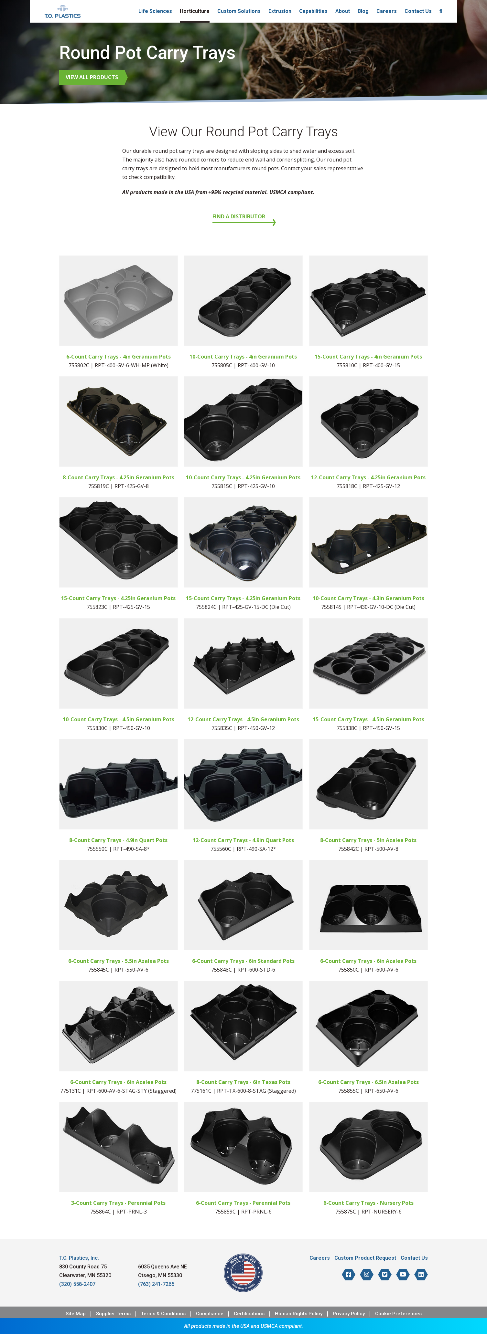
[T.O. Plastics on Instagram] (366, 1274)
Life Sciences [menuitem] (155, 11)
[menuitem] (440, 11)
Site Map (76, 1313)
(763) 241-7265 (156, 1284)
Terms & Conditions (163, 1313)
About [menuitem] (342, 11)
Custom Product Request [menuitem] (365, 1258)
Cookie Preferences (398, 1313)
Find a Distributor (238, 216)
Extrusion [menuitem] (279, 11)
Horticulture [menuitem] (195, 11)
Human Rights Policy (298, 1313)
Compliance (209, 1313)
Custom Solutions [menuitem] (239, 11)
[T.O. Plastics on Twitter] (385, 1274)
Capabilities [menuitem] (313, 11)
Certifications (249, 1313)
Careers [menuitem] (386, 11)
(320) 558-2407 (77, 1284)
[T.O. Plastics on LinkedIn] (421, 1274)
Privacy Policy (349, 1313)
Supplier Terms (113, 1313)
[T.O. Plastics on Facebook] (348, 1274)
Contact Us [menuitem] (418, 11)
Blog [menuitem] (363, 11)
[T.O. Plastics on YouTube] (403, 1274)
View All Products (92, 77)
